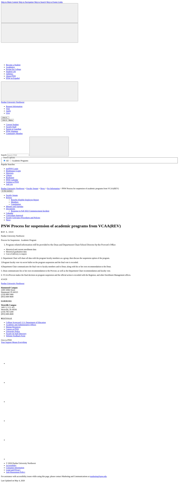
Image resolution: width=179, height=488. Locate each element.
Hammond (6, 301)
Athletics (9, 74)
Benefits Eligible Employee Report (25, 200)
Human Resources (13, 327)
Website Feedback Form (15, 336)
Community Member (14, 133)
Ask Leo (9, 184)
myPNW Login (12, 169)
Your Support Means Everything (14, 342)
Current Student (12, 125)
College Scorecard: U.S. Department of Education (26, 322)
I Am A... (5, 118)
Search (3, 155)
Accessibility (11, 465)
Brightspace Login (13, 171)
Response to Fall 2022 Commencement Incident (30, 211)
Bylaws (9, 198)
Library (9, 175)
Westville (6, 318)
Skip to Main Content (9, 2)
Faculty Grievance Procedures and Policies (23, 218)
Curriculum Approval (14, 215)
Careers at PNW (12, 329)
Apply (8, 111)
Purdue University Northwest (12, 102)
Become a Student (13, 65)
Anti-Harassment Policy (15, 472)
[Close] (7, 120)
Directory (10, 173)
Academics (10, 67)
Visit (8, 109)
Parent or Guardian (13, 129)
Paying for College (13, 69)
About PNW (11, 76)
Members (14, 202)
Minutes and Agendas (14, 206)
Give (8, 113)
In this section (7, 191)
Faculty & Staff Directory (16, 334)
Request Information (14, 106)
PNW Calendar (12, 180)
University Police (13, 331)
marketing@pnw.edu (98, 476)
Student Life (11, 72)
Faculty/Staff (11, 127)
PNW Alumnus (12, 131)
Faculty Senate (12, 195)
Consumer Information (15, 468)
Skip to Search (40, 2)
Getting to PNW (12, 182)
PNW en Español (13, 78)
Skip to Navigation (26, 2)
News (8, 220)
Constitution (16, 204)
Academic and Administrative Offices (21, 325)
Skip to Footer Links (54, 2)
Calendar (9, 213)
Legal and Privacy (13, 470)
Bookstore (10, 178)
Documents (10, 209)
